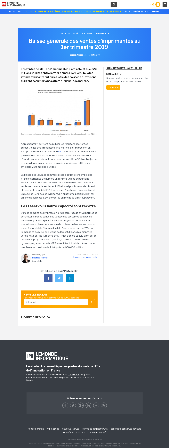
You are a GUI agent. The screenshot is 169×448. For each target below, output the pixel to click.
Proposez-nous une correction (85, 257)
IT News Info (73, 374)
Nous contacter (36, 429)
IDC (60, 151)
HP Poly (79, 11)
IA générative (140, 11)
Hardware (87, 33)
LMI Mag (154, 11)
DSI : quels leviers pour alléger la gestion (49, 11)
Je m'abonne (113, 87)
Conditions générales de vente (126, 429)
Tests (127, 11)
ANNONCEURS (53, 429)
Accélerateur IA (95, 11)
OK (92, 302)
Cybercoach (114, 11)
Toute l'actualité (69, 33)
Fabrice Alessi (39, 257)
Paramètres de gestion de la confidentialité (84, 432)
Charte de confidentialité (95, 429)
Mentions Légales (70, 429)
